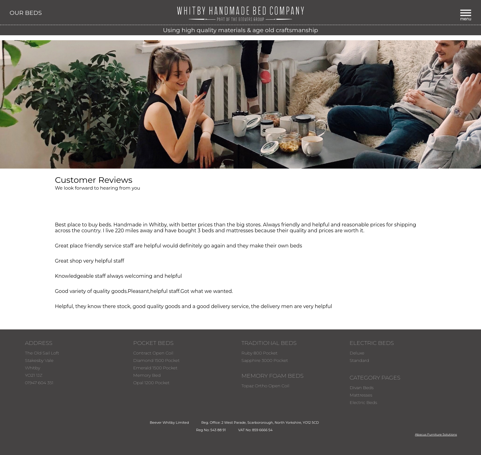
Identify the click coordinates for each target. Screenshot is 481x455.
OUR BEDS (26, 12)
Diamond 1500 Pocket (156, 360)
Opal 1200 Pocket (151, 382)
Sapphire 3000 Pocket (264, 360)
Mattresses (361, 395)
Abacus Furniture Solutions (436, 434)
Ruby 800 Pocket (259, 353)
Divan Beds (361, 387)
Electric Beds (363, 402)
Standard (359, 360)
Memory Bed (147, 375)
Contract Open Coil (153, 353)
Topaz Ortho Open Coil (265, 385)
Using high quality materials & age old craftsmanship (240, 30)
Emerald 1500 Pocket (155, 368)
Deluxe (357, 353)
